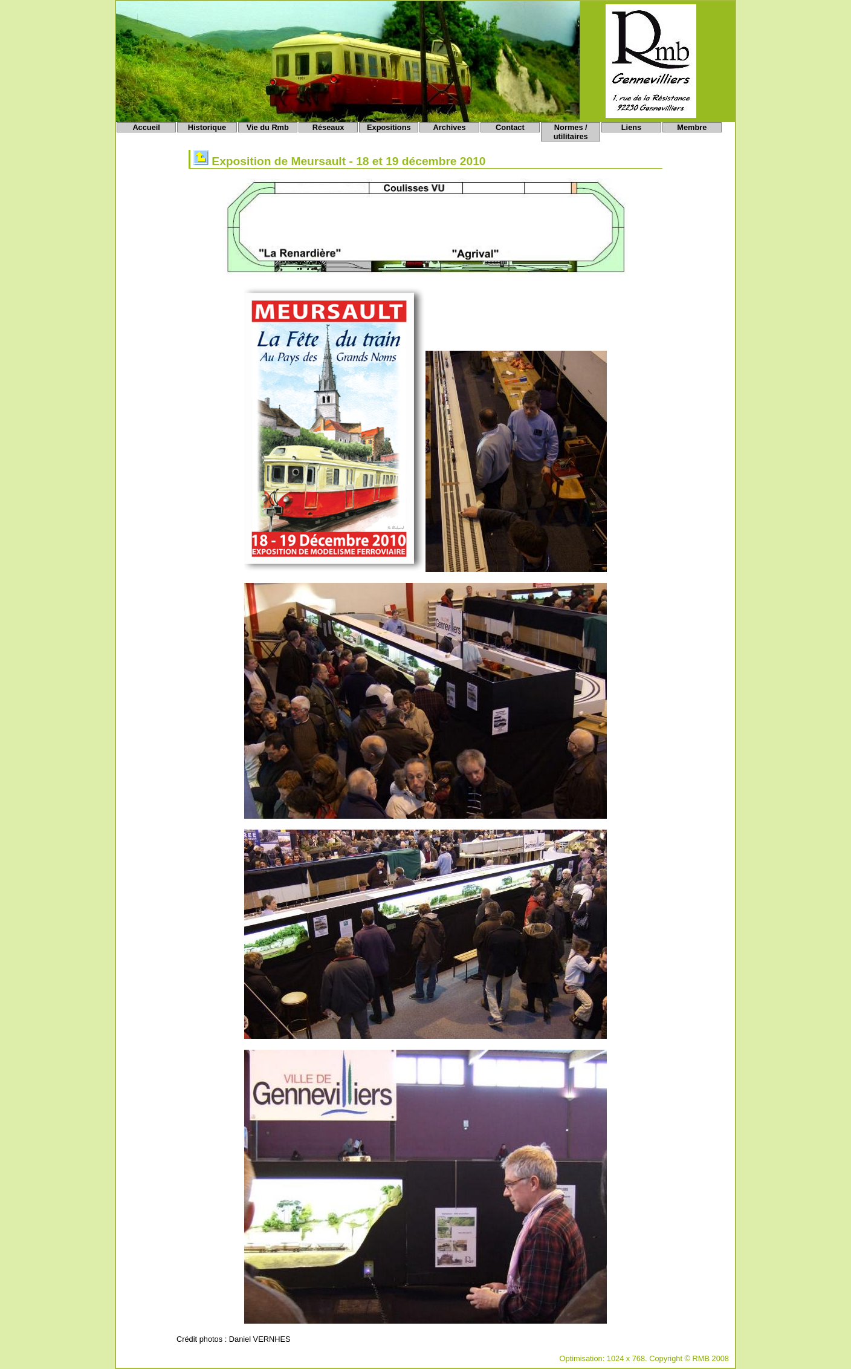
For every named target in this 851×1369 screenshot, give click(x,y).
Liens (631, 127)
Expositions (389, 127)
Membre (692, 127)
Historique (207, 127)
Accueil (146, 127)
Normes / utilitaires (571, 132)
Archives (449, 127)
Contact (510, 127)
